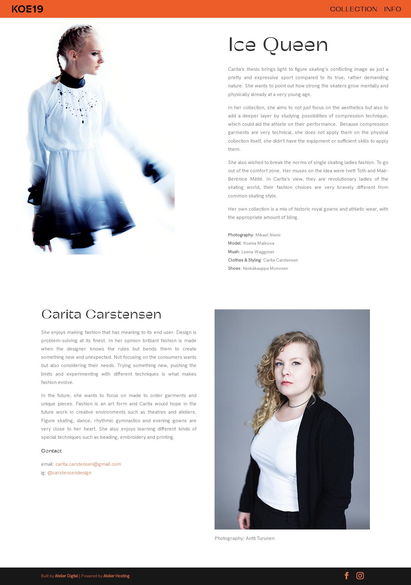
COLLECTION (353, 10)
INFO (392, 10)
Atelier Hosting (116, 576)
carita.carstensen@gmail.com (88, 464)
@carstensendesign (69, 473)
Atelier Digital (67, 576)
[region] (102, 140)
